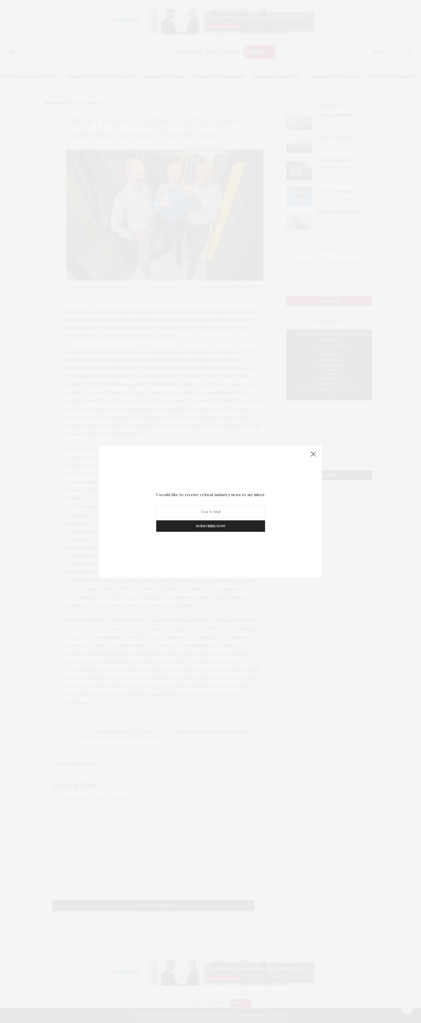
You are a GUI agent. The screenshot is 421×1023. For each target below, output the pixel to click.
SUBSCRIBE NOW (210, 526)
